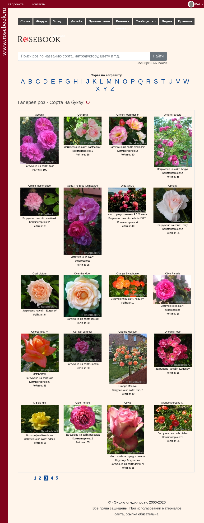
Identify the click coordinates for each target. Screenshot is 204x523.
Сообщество (145, 21)
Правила (185, 21)
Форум (41, 21)
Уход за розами (59, 22)
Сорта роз (25, 22)
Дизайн (77, 21)
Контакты (39, 4)
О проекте (15, 4)
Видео (167, 21)
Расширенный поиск (151, 63)
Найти (158, 56)
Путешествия (99, 21)
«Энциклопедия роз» (129, 502)
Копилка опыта (122, 22)
